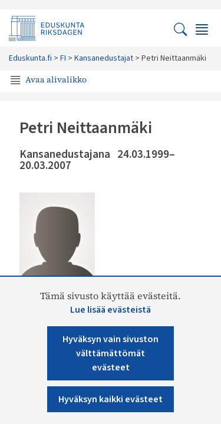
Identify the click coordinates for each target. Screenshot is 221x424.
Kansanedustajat (103, 58)
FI (63, 58)
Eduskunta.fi (30, 58)
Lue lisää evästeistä (110, 309)
